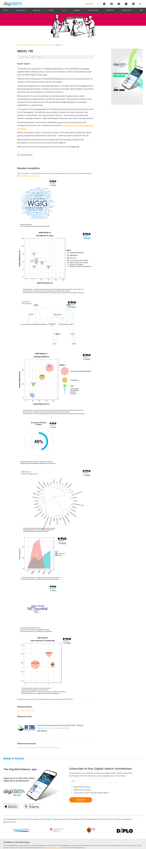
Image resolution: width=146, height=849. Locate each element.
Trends (51, 10)
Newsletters (126, 10)
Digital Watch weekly (80, 786)
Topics (5, 10)
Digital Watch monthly (81, 789)
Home (19, 45)
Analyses (77, 10)
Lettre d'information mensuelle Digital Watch (90, 792)
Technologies (20, 10)
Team (141, 10)
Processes (37, 10)
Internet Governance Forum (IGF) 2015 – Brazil (41, 45)
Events (63, 10)
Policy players (93, 10)
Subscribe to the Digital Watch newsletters (100, 768)
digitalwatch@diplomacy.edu (53, 847)
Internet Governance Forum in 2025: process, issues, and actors (39, 747)
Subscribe (89, 4)
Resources (110, 10)
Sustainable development (25, 710)
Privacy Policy (120, 775)
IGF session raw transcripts (29, 176)
